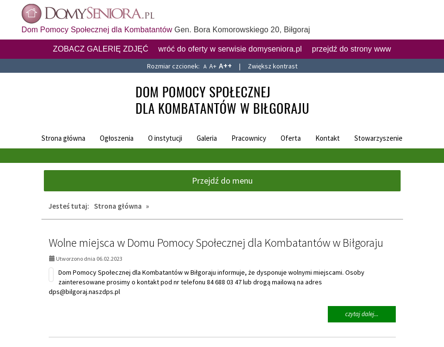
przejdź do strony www (351, 49)
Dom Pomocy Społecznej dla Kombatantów (97, 30)
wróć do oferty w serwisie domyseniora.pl (230, 49)
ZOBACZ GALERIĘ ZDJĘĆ (100, 49)
